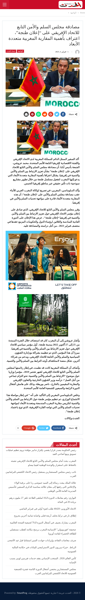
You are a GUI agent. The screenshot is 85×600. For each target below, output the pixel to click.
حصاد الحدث (11, 51)
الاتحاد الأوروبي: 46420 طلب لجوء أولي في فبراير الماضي (47, 508)
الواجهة (20, 51)
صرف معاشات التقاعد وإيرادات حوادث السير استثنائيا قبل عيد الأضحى (41, 540)
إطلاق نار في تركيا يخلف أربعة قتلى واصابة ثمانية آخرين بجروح (45, 515)
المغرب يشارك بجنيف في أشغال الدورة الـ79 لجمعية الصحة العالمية (43, 522)
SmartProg (22, 593)
